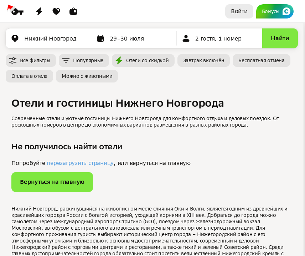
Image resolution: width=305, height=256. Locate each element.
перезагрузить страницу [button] (80, 162)
